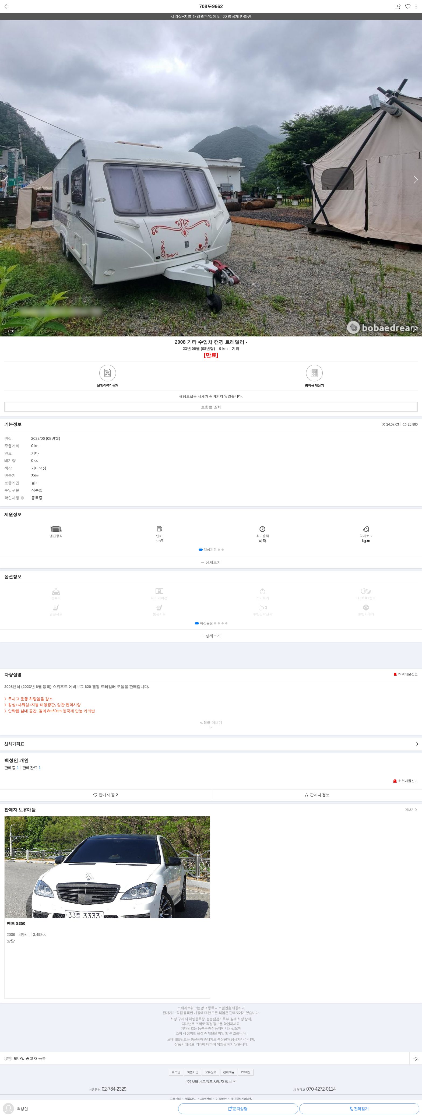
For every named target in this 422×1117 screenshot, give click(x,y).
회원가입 (192, 1072)
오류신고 (210, 1072)
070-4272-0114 (321, 1089)
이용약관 (221, 1098)
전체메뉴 (228, 1072)
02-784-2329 (114, 1089)
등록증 (37, 498)
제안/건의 (206, 1098)
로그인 (176, 1072)
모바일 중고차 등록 (29, 1058)
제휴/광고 (190, 1098)
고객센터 (175, 1098)
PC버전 (245, 1072)
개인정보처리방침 (241, 1098)
